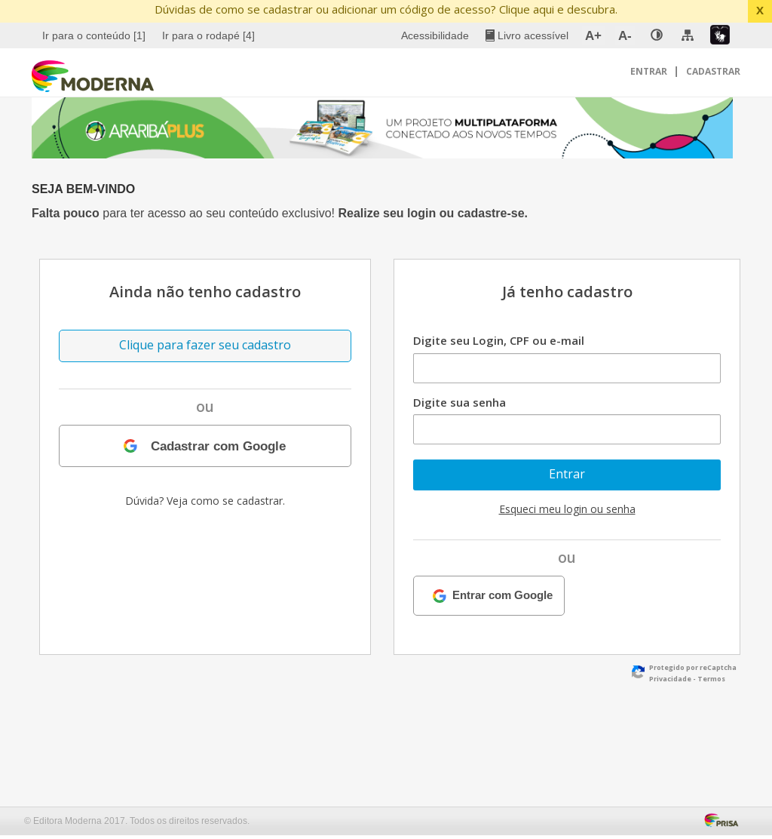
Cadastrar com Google (218, 446)
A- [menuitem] (625, 35)
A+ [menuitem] (593, 35)
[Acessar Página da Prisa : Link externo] (724, 818)
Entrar (649, 71)
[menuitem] (95, 35)
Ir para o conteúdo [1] (94, 35)
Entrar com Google (502, 596)
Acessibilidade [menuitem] (435, 35)
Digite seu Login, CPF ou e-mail (498, 340)
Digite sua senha (459, 402)
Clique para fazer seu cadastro (205, 345)
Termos (711, 679)
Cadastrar (713, 71)
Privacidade (670, 679)
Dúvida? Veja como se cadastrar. (205, 500)
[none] (657, 35)
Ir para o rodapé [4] (208, 35)
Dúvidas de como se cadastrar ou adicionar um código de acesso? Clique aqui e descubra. (386, 9)
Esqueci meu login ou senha (567, 509)
